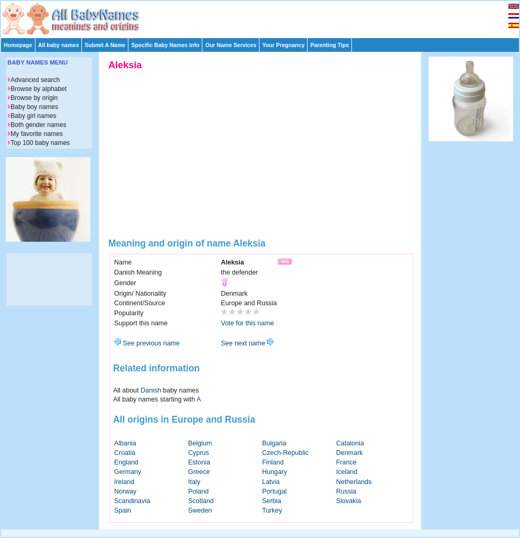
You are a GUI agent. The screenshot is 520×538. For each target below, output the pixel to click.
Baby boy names (34, 107)
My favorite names (37, 134)
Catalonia (350, 443)
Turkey (272, 510)
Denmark (349, 453)
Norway (125, 491)
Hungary (274, 472)
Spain (122, 510)
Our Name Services (230, 45)
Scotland (201, 501)
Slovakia (348, 501)
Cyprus (198, 453)
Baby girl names (34, 116)
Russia (346, 491)
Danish (151, 390)
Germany (127, 472)
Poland (198, 491)
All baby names (58, 45)
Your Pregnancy (283, 45)
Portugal (274, 491)
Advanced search (35, 80)
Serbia (271, 501)
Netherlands (354, 482)
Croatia (124, 453)
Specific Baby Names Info (165, 45)
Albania (125, 443)
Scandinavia (132, 501)
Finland (273, 462)
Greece (199, 472)
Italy (194, 482)
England (126, 462)
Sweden (200, 510)
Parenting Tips (329, 45)
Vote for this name (247, 323)
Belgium (200, 443)
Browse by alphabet (39, 89)
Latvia (271, 482)
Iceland (346, 472)
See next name (247, 343)
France (346, 462)
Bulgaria (274, 443)
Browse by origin (34, 98)
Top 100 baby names (40, 143)
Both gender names (38, 125)
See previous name (147, 343)
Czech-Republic (285, 453)
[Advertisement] (264, 17)
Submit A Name (105, 45)
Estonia (199, 462)
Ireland (124, 482)
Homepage (18, 45)
